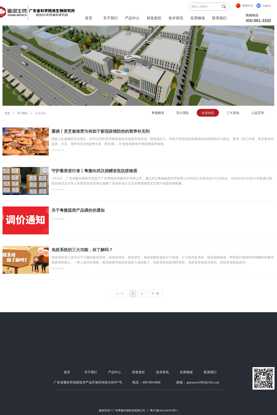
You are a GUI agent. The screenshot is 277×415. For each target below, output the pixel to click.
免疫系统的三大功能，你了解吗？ (82, 250)
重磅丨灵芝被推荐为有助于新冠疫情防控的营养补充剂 (100, 131)
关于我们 (110, 18)
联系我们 (219, 18)
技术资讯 (176, 18)
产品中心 (132, 18)
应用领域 (197, 18)
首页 (88, 18)
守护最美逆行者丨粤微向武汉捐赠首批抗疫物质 (94, 171)
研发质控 (154, 18)
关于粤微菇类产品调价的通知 (78, 210)
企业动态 (40, 113)
